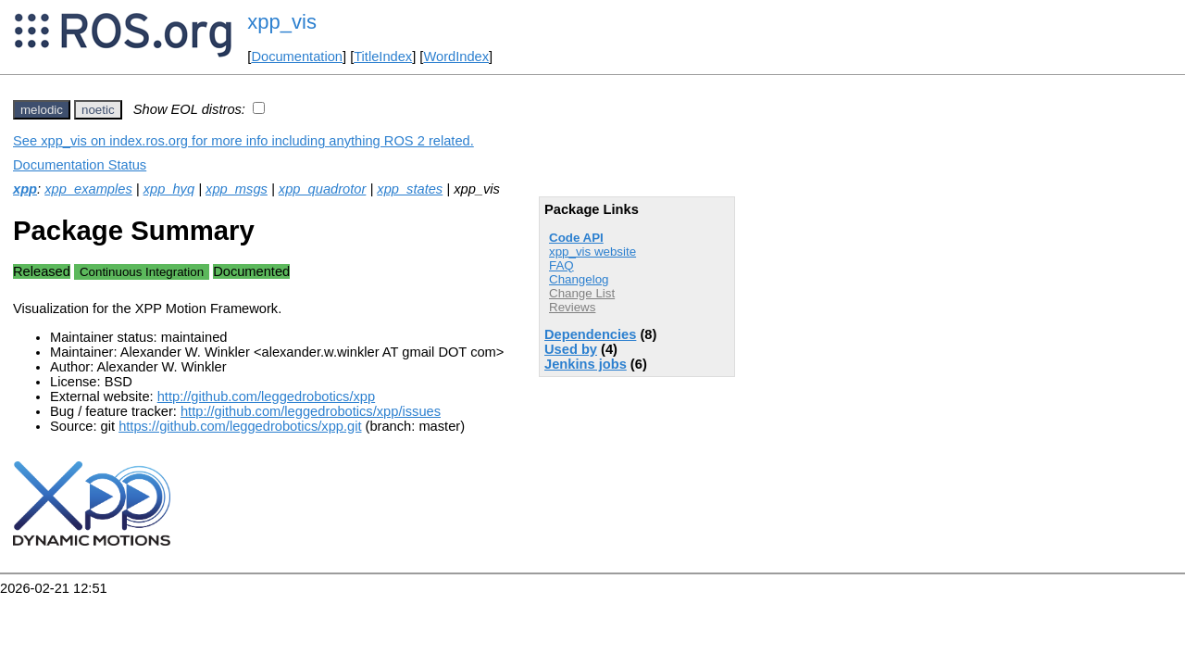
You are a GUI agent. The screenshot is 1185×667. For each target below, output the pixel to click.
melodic (41, 110)
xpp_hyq (168, 189)
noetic (98, 110)
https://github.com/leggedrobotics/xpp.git (239, 426)
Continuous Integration (142, 272)
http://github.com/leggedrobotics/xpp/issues (311, 411)
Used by (570, 349)
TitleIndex (383, 56)
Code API (576, 238)
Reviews (572, 307)
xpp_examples (88, 189)
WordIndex (456, 56)
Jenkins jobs (585, 364)
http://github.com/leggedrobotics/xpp (266, 396)
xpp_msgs (237, 189)
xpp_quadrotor (323, 189)
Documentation (297, 56)
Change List (582, 293)
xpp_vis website (592, 251)
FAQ (561, 265)
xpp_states (410, 189)
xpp (25, 189)
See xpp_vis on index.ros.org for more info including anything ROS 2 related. (243, 140)
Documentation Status (79, 164)
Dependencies (590, 334)
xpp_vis (282, 21)
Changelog (578, 279)
